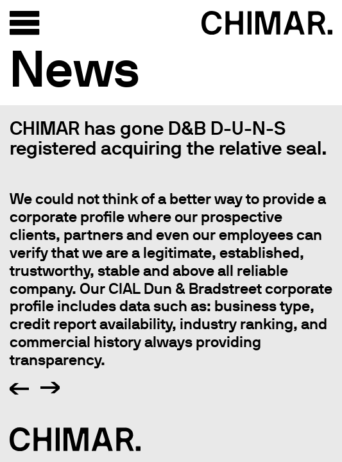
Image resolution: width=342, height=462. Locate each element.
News (75, 68)
